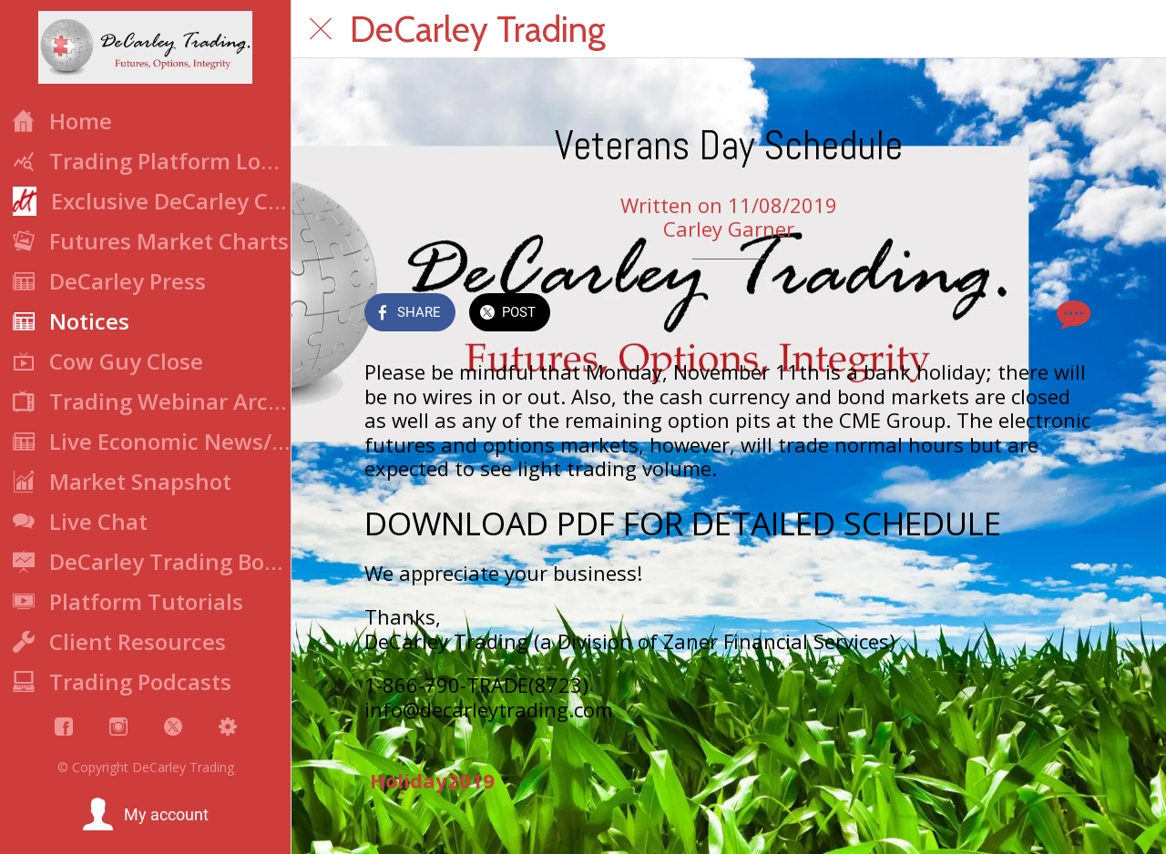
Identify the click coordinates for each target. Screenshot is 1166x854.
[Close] (321, 29)
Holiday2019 (432, 780)
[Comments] (1071, 314)
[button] (145, 815)
